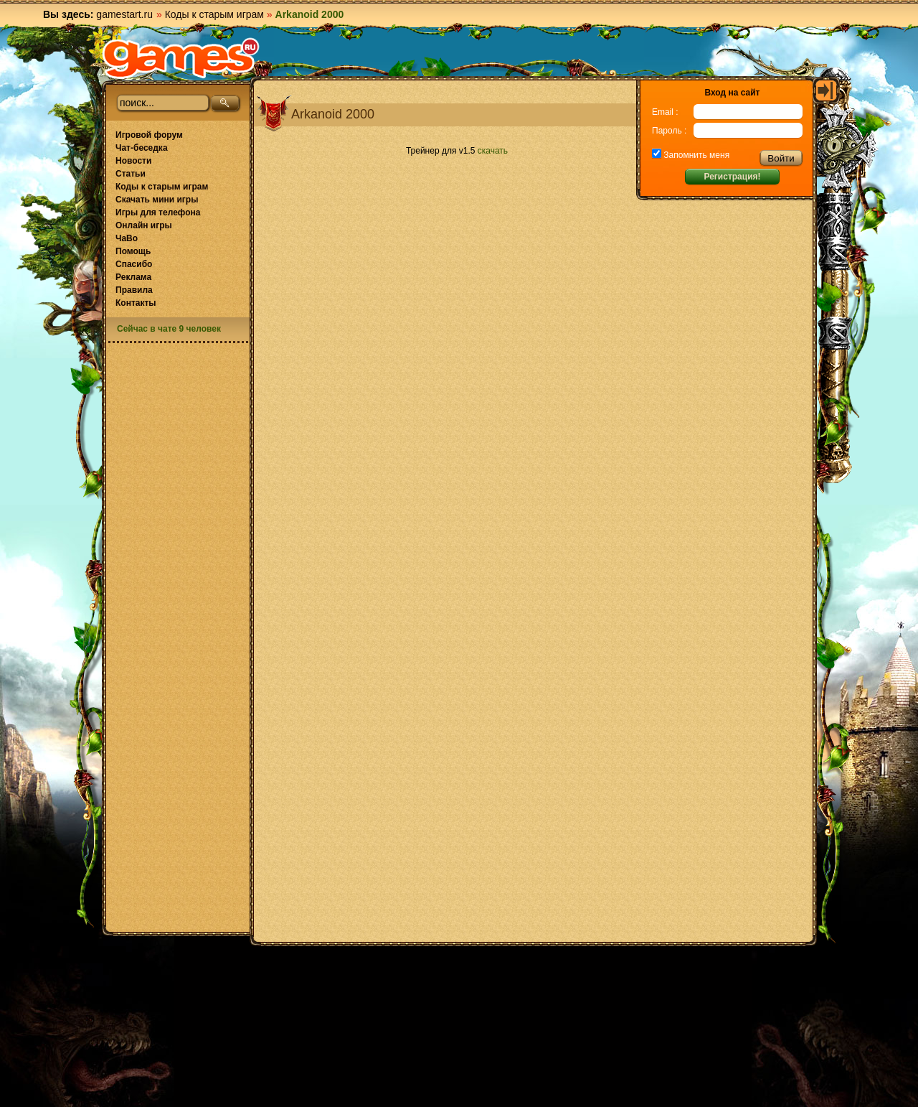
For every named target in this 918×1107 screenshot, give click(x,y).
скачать (493, 151)
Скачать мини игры (156, 200)
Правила (134, 290)
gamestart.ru (124, 14)
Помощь (133, 251)
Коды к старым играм (214, 14)
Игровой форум (149, 135)
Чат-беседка (141, 148)
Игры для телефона (157, 212)
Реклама (133, 277)
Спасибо (133, 264)
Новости (133, 161)
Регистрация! (732, 177)
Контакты (135, 303)
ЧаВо (126, 238)
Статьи (130, 174)
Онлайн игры (143, 225)
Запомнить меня (695, 155)
